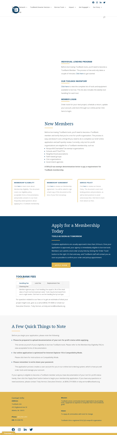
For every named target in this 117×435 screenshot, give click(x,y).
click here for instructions (30, 357)
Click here (85, 73)
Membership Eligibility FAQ (91, 345)
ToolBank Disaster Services (40, 7)
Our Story (96, 7)
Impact (71, 7)
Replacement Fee (53, 283)
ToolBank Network (18, 7)
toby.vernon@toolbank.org (89, 381)
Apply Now (61, 265)
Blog (19, 12)
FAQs (13, 12)
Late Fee (38, 283)
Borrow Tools (59, 7)
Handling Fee (24, 283)
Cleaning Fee (23, 286)
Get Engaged (83, 7)
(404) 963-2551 (22, 417)
